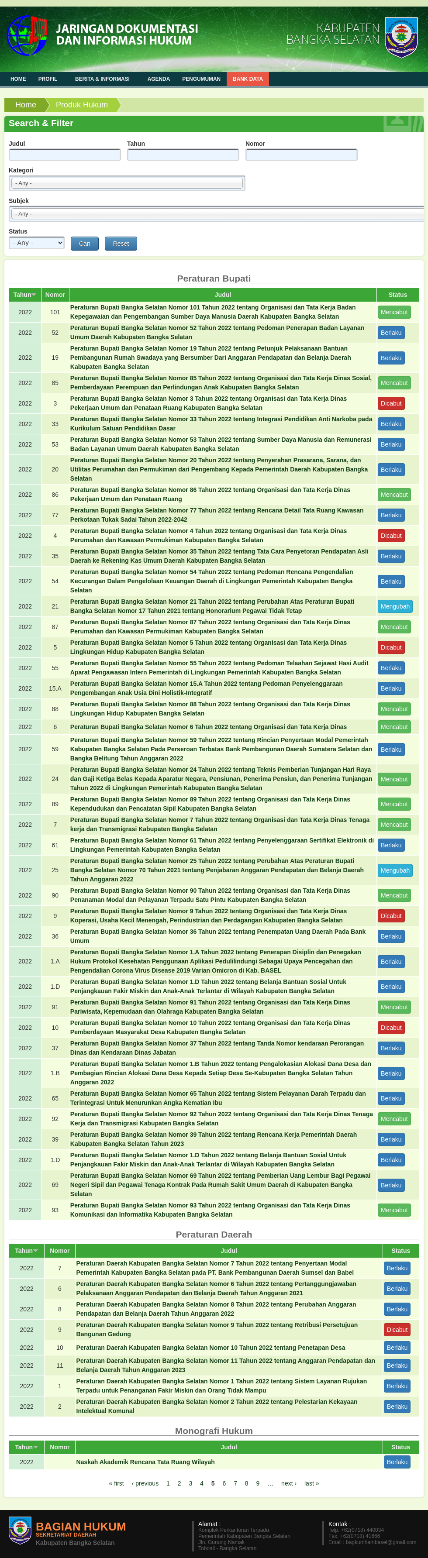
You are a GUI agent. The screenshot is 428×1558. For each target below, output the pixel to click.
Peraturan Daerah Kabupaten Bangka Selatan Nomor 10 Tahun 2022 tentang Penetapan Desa (210, 1347)
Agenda (159, 79)
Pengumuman (201, 79)
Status (18, 231)
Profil (48, 79)
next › (289, 1483)
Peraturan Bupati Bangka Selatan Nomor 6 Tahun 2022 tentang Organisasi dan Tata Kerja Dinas (208, 726)
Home (25, 104)
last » (311, 1483)
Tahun (136, 143)
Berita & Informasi (103, 79)
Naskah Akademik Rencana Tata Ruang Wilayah (145, 1461)
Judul (17, 143)
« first (116, 1483)
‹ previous (145, 1483)
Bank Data (248, 79)
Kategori (21, 170)
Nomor (255, 143)
